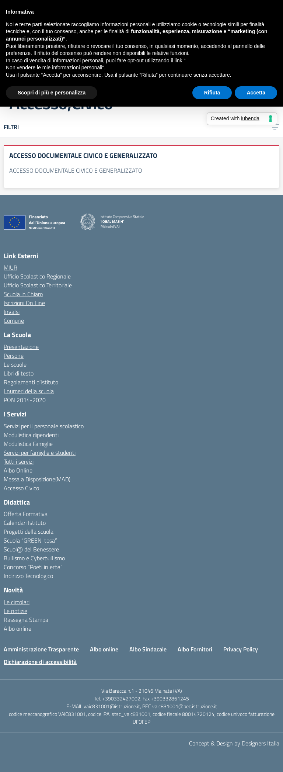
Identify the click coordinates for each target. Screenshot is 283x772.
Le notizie (15, 610)
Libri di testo (19, 373)
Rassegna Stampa (26, 619)
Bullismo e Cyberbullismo (34, 558)
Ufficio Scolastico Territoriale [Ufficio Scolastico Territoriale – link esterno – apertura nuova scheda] (38, 285)
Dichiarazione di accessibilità (40, 661)
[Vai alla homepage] (87, 222)
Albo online (17, 628)
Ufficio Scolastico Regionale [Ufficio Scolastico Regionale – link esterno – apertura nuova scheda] (37, 276)
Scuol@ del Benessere (31, 549)
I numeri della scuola (29, 391)
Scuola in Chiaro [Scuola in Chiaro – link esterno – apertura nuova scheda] (23, 294)
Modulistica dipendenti (31, 434)
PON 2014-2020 (25, 399)
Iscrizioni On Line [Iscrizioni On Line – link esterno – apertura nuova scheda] (24, 302)
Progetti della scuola (28, 531)
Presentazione (21, 346)
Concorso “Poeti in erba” (33, 566)
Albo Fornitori (195, 649)
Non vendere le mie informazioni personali (54, 67)
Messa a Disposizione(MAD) (37, 479)
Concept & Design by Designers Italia (234, 743)
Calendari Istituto (25, 522)
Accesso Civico (21, 488)
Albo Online (18, 470)
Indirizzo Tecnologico (28, 575)
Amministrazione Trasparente (41, 649)
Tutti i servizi (19, 461)
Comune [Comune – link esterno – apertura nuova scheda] (14, 320)
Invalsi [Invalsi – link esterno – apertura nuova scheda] (12, 311)
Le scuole (15, 364)
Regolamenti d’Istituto (31, 382)
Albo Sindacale (148, 649)
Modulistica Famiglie (28, 443)
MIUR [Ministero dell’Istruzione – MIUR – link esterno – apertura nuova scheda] (10, 267)
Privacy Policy (240, 649)
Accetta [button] (256, 93)
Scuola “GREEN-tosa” (30, 540)
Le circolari (16, 602)
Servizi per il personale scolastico (44, 426)
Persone (14, 355)
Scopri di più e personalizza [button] (51, 93)
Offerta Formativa (26, 513)
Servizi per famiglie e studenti (40, 452)
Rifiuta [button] (212, 93)
